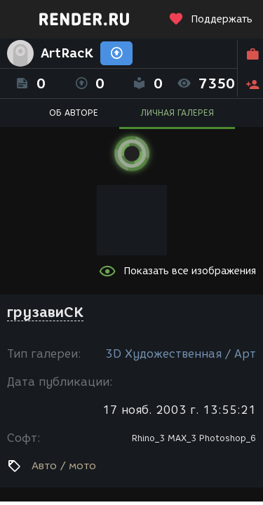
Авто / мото (64, 465)
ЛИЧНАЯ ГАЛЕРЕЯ (177, 112)
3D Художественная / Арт (180, 354)
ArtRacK (67, 53)
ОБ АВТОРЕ (73, 112)
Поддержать (210, 19)
